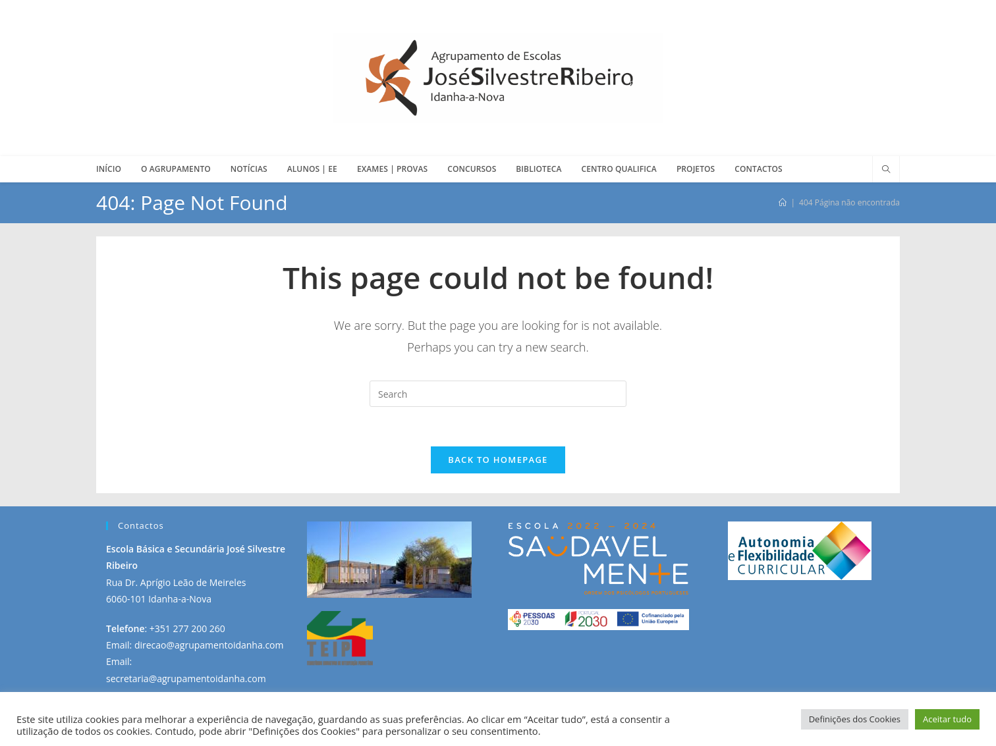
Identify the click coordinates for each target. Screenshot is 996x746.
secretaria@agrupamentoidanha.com (186, 678)
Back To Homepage (497, 460)
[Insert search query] (498, 394)
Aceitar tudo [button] (947, 719)
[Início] (783, 202)
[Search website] (886, 170)
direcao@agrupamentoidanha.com (209, 645)
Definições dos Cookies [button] (854, 719)
